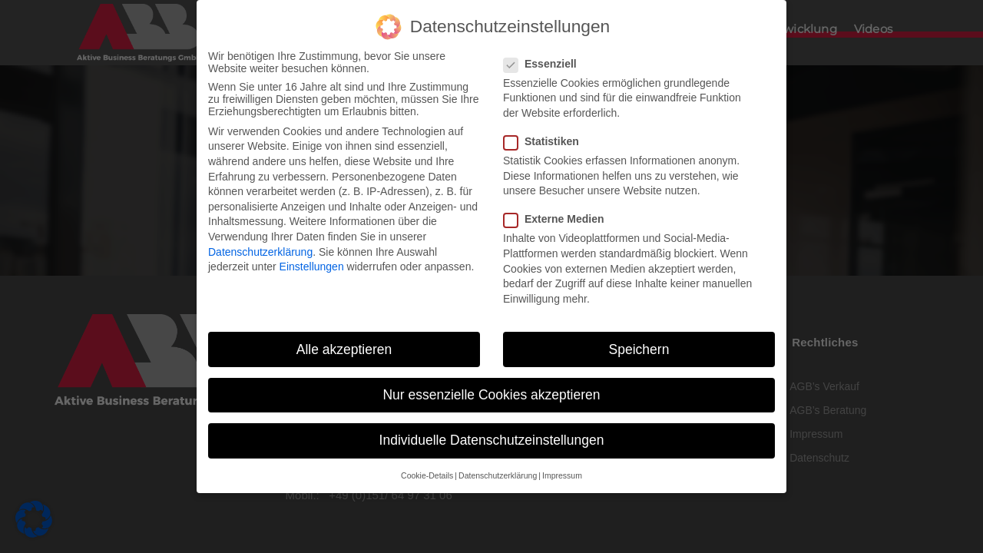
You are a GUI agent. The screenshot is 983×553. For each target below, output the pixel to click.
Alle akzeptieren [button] (344, 346)
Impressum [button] (562, 472)
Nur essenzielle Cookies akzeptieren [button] (491, 391)
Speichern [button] (639, 346)
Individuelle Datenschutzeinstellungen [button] (491, 437)
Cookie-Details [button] (427, 472)
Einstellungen (312, 263)
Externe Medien (558, 216)
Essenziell (545, 61)
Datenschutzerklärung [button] (497, 472)
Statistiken (546, 138)
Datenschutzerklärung (260, 249)
